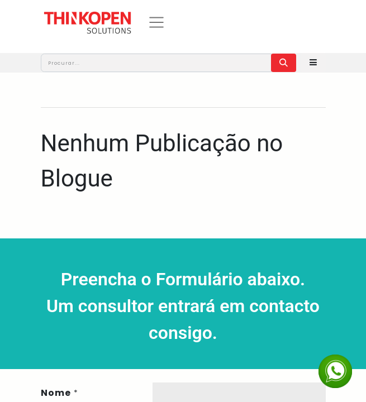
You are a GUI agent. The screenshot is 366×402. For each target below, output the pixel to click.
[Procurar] (283, 63)
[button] (313, 63)
